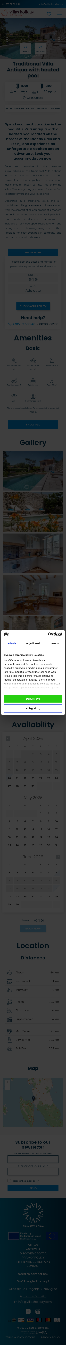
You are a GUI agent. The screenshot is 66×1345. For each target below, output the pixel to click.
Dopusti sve (33, 698)
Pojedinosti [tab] (33, 643)
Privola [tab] (12, 643)
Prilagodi (33, 708)
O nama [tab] (54, 643)
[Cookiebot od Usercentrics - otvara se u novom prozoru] (48, 634)
